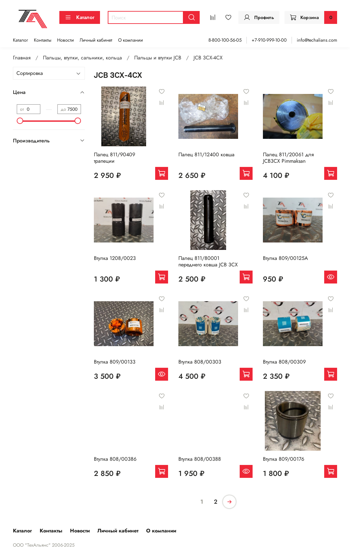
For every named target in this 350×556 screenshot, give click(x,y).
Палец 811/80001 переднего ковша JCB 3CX (208, 261)
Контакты (42, 40)
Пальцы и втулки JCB (157, 57)
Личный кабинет (96, 40)
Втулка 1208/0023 (115, 258)
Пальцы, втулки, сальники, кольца (82, 57)
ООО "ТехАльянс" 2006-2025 (44, 545)
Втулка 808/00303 (199, 362)
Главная (22, 57)
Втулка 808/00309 (284, 362)
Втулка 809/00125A (285, 258)
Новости (65, 40)
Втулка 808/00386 (115, 459)
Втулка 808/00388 (199, 459)
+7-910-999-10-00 (269, 40)
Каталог (80, 17)
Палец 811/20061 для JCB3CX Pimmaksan (288, 158)
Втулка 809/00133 (114, 362)
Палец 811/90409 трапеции (114, 158)
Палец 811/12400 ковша (206, 154)
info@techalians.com (317, 40)
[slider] (20, 121)
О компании (130, 40)
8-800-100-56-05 (225, 40)
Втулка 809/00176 (283, 459)
